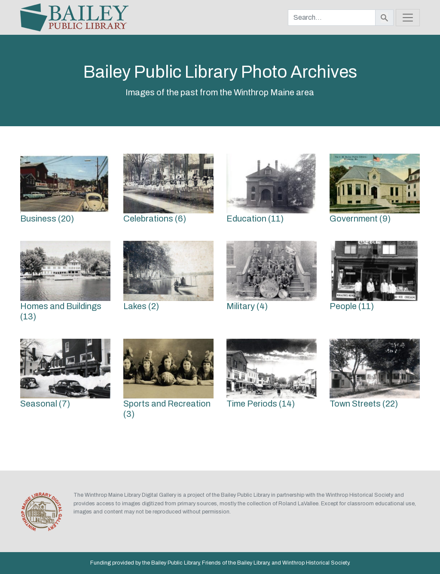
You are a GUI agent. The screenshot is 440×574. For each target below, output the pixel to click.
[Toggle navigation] (408, 17)
